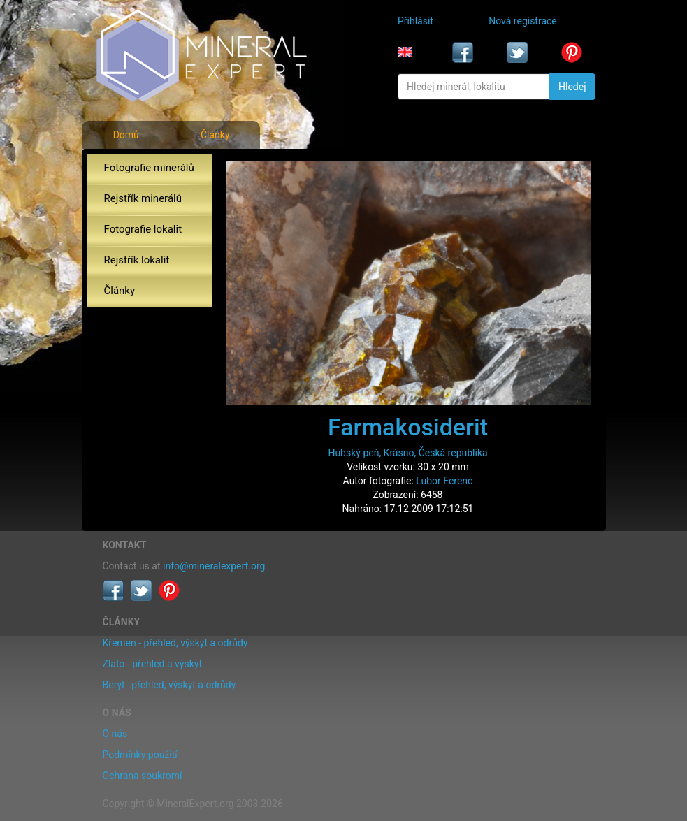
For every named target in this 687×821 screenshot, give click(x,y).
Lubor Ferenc (444, 480)
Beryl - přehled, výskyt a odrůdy (169, 684)
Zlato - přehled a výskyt (152, 663)
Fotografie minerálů (149, 167)
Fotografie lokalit (143, 229)
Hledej (572, 86)
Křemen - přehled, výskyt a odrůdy (175, 642)
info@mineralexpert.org (214, 566)
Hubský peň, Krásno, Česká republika (407, 452)
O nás (115, 733)
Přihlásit (415, 21)
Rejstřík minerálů (143, 198)
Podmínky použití (140, 754)
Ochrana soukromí (142, 775)
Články (215, 134)
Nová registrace (523, 21)
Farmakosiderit (408, 427)
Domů (126, 134)
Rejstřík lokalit (137, 260)
